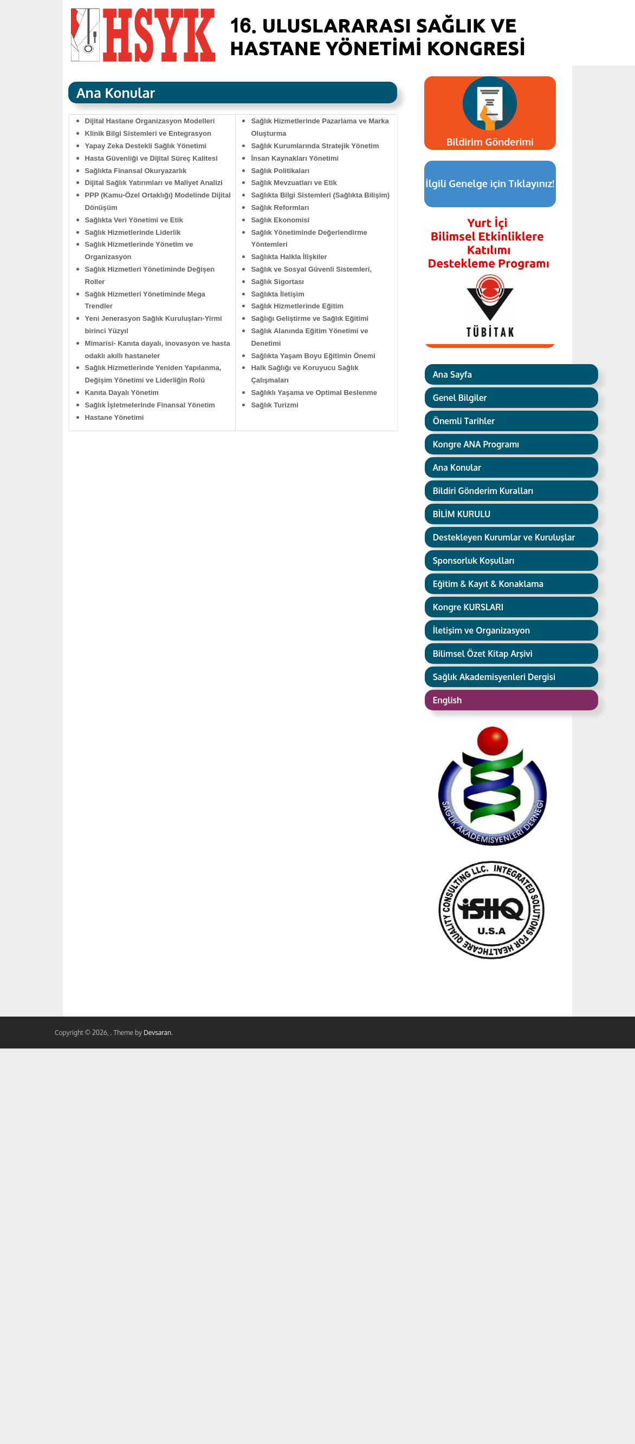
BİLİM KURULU (462, 514)
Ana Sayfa (452, 374)
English (447, 700)
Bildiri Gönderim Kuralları (483, 490)
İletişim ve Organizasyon (481, 630)
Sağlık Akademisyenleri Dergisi (494, 676)
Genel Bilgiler (460, 397)
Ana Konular (457, 467)
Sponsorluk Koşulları (474, 560)
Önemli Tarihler (464, 421)
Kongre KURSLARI (468, 607)
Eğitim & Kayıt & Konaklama (488, 583)
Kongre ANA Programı (476, 444)
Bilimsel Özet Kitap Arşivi (483, 653)
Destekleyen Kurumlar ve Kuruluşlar (504, 537)
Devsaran (157, 1032)
